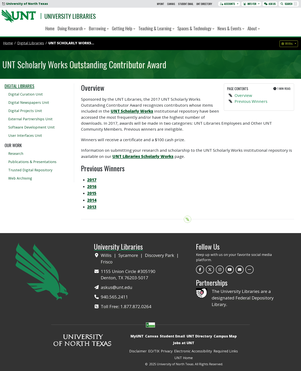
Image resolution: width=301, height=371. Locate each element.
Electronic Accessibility (193, 351)
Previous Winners (251, 101)
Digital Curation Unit (25, 94)
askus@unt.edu (116, 287)
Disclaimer (138, 351)
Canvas (171, 4)
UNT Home (183, 357)
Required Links (225, 351)
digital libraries (30, 43)
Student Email (185, 4)
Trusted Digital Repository (30, 170)
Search (288, 4)
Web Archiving (20, 178)
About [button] (253, 28)
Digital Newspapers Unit (28, 102)
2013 (91, 206)
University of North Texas (25, 4)
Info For (249, 4)
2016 (91, 186)
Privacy (167, 351)
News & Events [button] (230, 28)
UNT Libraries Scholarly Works (143, 156)
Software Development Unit (31, 127)
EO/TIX (153, 351)
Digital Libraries (19, 86)
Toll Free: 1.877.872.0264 (126, 306)
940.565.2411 (114, 297)
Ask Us (270, 4)
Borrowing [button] (99, 28)
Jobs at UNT (183, 342)
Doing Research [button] (72, 28)
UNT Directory (204, 4)
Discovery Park (160, 255)
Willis (107, 255)
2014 (91, 200)
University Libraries (70, 16)
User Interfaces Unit (25, 135)
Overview (243, 95)
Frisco (106, 262)
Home (50, 28)
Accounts (227, 4)
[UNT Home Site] (41, 271)
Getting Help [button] (123, 28)
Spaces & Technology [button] (195, 28)
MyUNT (160, 4)
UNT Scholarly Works (132, 111)
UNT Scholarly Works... (71, 43)
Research (15, 153)
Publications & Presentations (32, 161)
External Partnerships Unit (30, 119)
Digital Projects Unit (25, 110)
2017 (91, 179)
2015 (91, 193)
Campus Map (225, 336)
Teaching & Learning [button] (156, 28)
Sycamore (128, 255)
